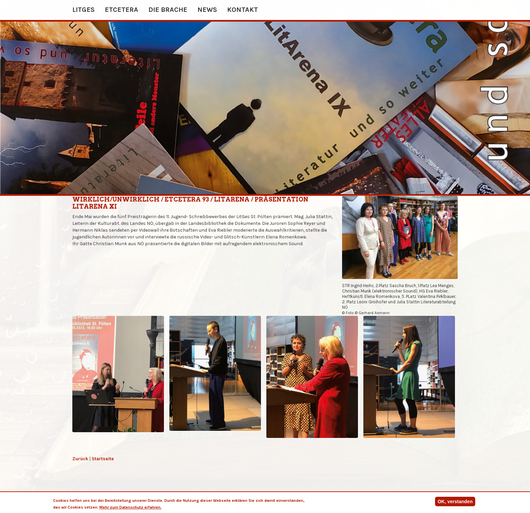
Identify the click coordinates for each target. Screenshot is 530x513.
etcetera (121, 10)
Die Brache (167, 10)
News (207, 10)
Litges (83, 10)
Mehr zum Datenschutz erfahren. (130, 508)
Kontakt (242, 10)
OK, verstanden (455, 502)
